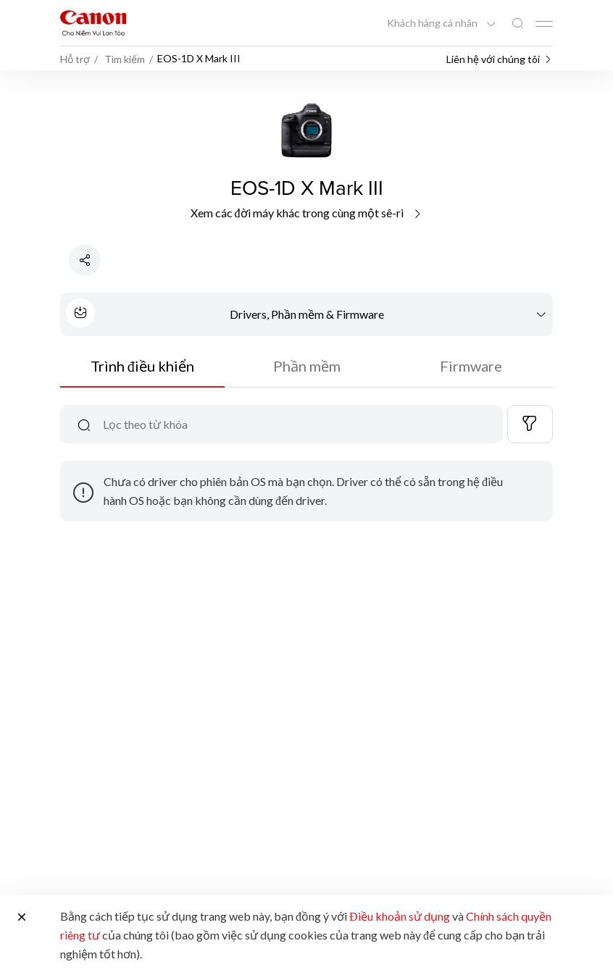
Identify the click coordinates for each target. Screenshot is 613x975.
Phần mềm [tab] (307, 365)
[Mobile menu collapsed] (544, 24)
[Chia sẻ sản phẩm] (85, 260)
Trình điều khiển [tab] (142, 365)
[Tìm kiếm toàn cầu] (517, 23)
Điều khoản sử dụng (399, 916)
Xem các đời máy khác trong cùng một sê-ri (307, 212)
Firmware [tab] (471, 365)
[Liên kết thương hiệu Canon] (93, 22)
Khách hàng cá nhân (433, 23)
